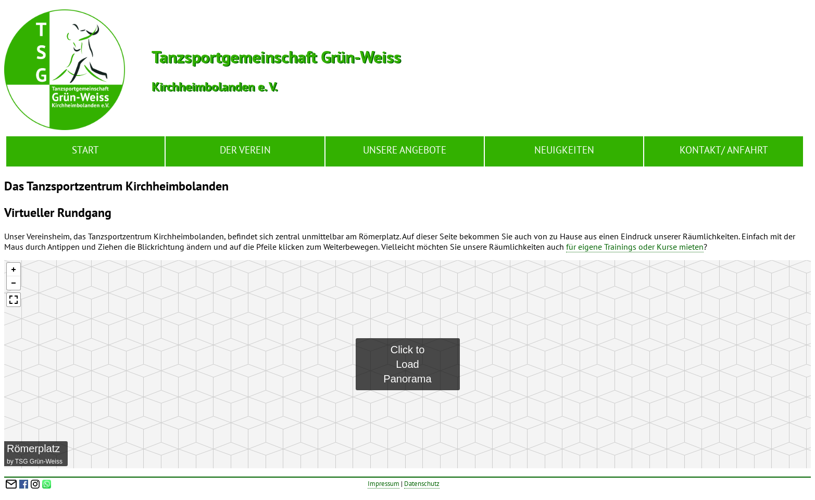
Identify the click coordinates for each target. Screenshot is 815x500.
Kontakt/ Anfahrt (724, 149)
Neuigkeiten (564, 149)
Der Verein (245, 149)
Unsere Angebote (404, 149)
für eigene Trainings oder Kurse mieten (635, 246)
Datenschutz (422, 483)
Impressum (383, 483)
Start (85, 149)
